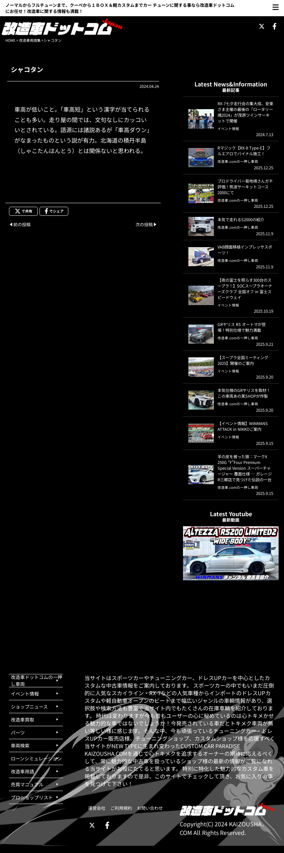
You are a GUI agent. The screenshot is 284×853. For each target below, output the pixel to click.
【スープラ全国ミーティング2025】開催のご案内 (242, 360)
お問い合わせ (150, 808)
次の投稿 (144, 224)
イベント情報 (228, 128)
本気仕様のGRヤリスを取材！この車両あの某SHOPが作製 (243, 393)
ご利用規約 (121, 808)
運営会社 (96, 808)
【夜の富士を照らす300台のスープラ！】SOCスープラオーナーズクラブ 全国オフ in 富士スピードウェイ (244, 288)
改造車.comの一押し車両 (237, 161)
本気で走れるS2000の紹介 (240, 219)
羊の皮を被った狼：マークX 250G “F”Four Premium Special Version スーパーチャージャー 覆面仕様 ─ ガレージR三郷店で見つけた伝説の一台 (244, 468)
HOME (10, 40)
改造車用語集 (30, 40)
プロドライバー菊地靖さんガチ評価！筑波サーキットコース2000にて (245, 186)
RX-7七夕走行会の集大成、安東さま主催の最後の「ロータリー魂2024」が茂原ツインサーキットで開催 (245, 112)
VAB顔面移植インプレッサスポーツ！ (244, 249)
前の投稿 (22, 224)
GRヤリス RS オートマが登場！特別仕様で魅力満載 (241, 327)
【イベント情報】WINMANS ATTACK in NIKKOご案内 (242, 426)
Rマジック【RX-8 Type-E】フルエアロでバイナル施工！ (243, 150)
